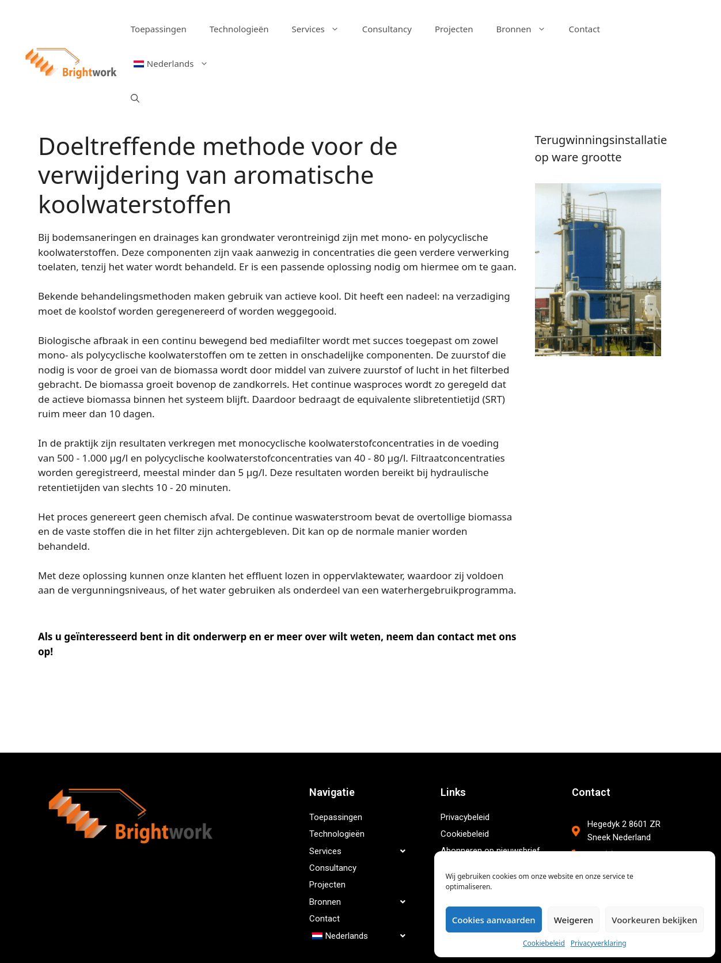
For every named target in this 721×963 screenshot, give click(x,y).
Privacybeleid (465, 817)
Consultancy (387, 29)
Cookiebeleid (544, 943)
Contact (584, 29)
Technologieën (239, 29)
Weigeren (573, 920)
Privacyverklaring (599, 943)
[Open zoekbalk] (135, 98)
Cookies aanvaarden (494, 920)
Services (321, 29)
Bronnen (526, 29)
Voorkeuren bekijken (654, 920)
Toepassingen (159, 29)
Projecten (454, 29)
